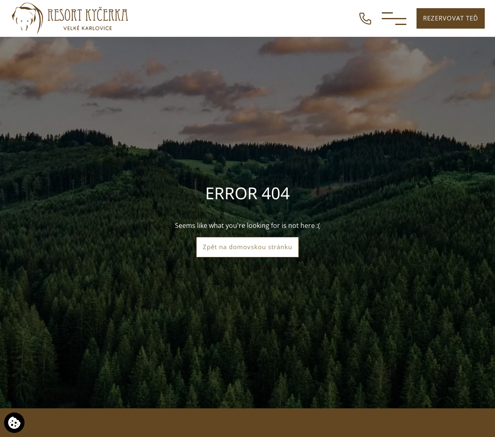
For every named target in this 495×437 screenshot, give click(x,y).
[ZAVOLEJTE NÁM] (365, 17)
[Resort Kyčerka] (70, 18)
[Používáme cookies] (14, 422)
